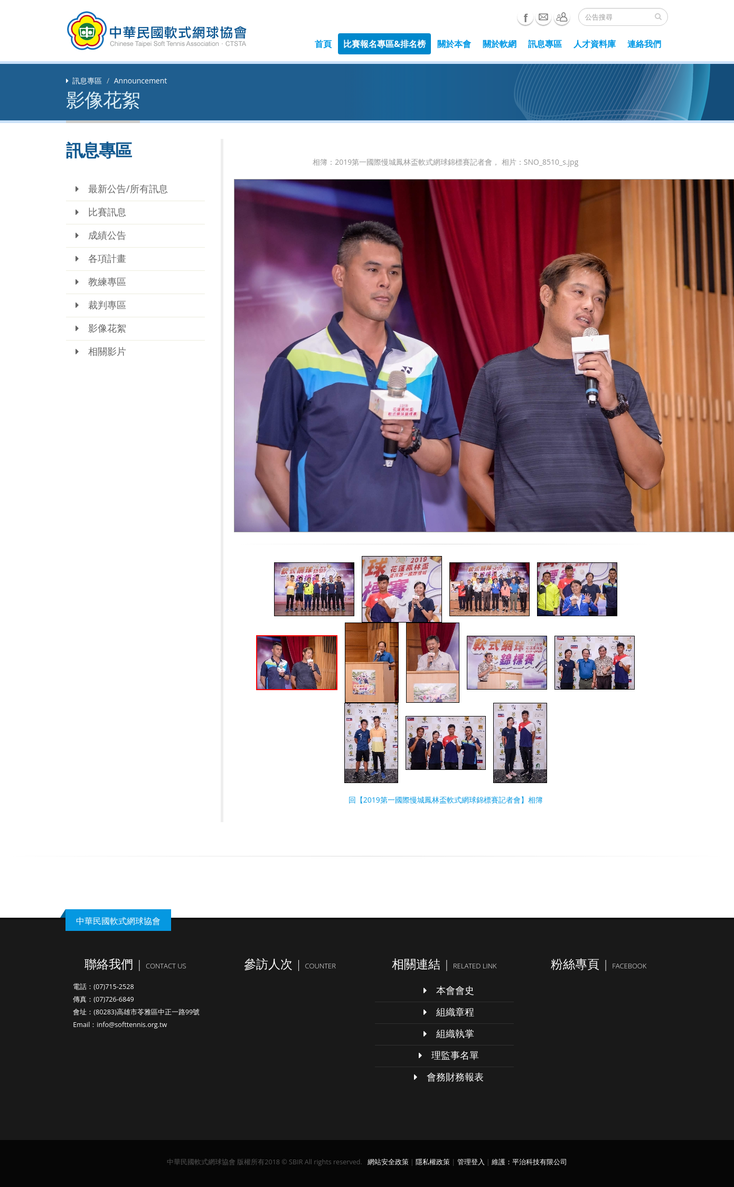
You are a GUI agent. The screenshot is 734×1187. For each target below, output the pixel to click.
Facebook (525, 17)
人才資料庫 (594, 44)
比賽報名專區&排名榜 (384, 44)
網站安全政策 (388, 1161)
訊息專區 (545, 44)
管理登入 (471, 1161)
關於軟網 (499, 44)
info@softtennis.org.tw (132, 1024)
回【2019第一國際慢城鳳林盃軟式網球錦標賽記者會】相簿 (446, 800)
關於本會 (454, 44)
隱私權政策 (433, 1161)
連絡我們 (644, 44)
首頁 (323, 44)
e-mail (543, 17)
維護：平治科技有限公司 (529, 1161)
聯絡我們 (562, 17)
